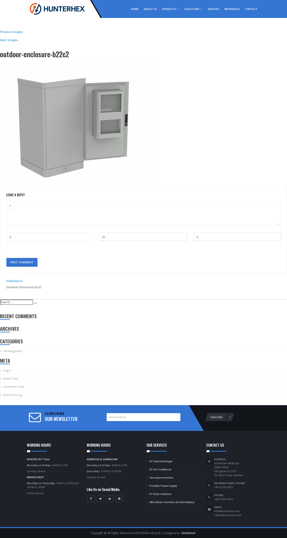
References (232, 9)
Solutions (193, 9)
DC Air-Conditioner (160, 469)
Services (213, 9)
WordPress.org (12, 395)
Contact (251, 9)
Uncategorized (12, 351)
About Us (150, 9)
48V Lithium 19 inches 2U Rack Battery (172, 502)
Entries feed (10, 378)
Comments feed (13, 387)
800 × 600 (31, 184)
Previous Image (10, 32)
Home (135, 9)
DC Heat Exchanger (161, 461)
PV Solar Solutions (160, 494)
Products (170, 9)
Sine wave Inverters (161, 477)
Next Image (8, 40)
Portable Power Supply (163, 486)
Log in (7, 370)
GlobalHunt (188, 533)
